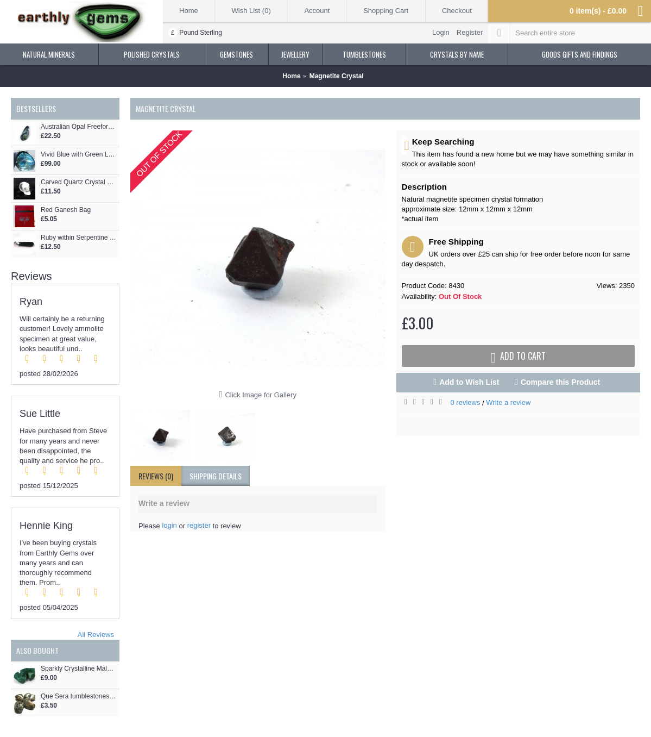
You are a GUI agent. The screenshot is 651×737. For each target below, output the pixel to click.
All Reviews (96, 634)
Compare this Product (560, 382)
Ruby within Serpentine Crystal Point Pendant (79, 237)
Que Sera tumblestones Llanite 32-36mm (79, 696)
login (169, 525)
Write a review (508, 402)
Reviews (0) (155, 476)
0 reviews (466, 402)
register (199, 525)
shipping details (215, 476)
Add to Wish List (469, 382)
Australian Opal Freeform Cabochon (79, 126)
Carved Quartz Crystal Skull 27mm (79, 182)
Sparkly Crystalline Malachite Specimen (79, 668)
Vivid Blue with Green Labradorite (79, 154)
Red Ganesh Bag (66, 210)
